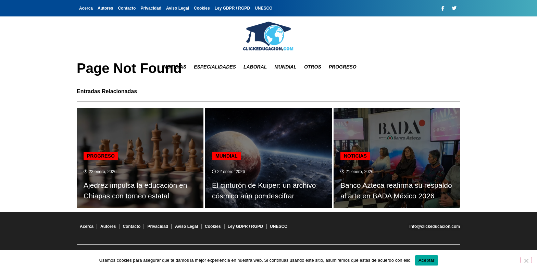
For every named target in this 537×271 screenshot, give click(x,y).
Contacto (127, 8)
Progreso (343, 67)
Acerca (86, 8)
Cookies (202, 8)
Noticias (174, 67)
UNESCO (263, 8)
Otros (312, 67)
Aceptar (427, 260)
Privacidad (150, 8)
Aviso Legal (177, 8)
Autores (105, 8)
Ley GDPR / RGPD (232, 8)
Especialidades (215, 67)
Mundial (285, 67)
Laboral (255, 67)
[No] (526, 260)
